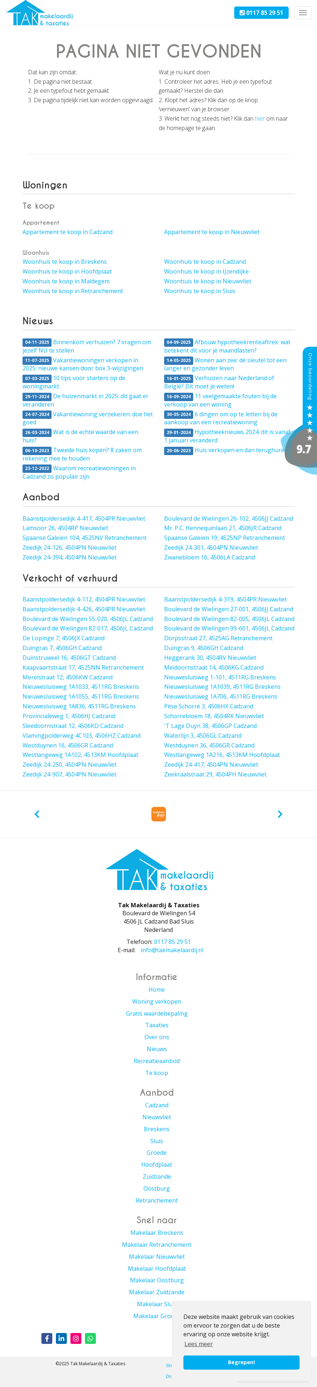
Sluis (156, 1141)
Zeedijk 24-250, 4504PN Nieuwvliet (70, 765)
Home (157, 990)
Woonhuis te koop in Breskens (65, 262)
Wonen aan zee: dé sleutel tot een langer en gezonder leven (225, 364)
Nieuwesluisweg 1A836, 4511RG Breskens (79, 706)
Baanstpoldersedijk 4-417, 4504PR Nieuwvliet (84, 518)
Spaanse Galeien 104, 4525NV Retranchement (85, 538)
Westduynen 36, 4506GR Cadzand (209, 745)
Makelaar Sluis (157, 1304)
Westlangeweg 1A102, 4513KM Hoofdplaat (80, 755)
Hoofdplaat (156, 1165)
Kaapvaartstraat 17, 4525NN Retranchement (83, 667)
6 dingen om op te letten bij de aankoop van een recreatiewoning (220, 418)
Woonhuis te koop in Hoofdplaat (67, 271)
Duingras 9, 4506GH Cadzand (203, 648)
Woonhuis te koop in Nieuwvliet (207, 281)
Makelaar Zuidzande (156, 1292)
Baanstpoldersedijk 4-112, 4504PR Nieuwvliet (84, 599)
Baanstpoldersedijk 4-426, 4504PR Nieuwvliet (84, 609)
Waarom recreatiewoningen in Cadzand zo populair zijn (79, 472)
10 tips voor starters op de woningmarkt (74, 382)
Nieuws (157, 1049)
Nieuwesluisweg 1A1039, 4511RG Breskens (222, 687)
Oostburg (156, 1188)
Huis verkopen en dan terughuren (226, 450)
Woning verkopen (156, 1001)
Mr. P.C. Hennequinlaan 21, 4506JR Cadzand (222, 528)
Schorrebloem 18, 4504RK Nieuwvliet (214, 716)
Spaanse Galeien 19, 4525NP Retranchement (224, 538)
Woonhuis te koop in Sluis (199, 291)
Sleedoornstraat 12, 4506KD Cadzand (73, 726)
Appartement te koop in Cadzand (68, 232)
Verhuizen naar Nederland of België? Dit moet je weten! (219, 382)
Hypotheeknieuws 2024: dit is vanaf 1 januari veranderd (227, 436)
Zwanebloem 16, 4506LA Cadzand (209, 557)
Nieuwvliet (156, 1117)
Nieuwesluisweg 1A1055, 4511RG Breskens (81, 696)
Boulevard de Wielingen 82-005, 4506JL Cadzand (229, 619)
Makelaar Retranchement (156, 1245)
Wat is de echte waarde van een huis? (80, 436)
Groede (157, 1153)
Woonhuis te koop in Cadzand (205, 262)
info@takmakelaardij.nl (172, 950)
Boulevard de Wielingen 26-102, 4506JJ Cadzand (228, 518)
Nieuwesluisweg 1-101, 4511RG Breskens (220, 677)
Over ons (157, 1037)
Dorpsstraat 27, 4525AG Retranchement (218, 638)
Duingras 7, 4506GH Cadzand (62, 648)
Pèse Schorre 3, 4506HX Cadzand (208, 706)
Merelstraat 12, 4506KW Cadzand (68, 677)
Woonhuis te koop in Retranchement (73, 291)
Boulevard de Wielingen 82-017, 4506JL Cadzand (88, 628)
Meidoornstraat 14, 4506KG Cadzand (214, 667)
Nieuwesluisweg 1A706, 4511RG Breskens (220, 696)
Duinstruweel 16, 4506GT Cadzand (69, 658)
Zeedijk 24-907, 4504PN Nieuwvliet (70, 774)
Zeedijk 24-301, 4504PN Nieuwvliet (211, 547)
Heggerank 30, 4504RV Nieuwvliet (210, 658)
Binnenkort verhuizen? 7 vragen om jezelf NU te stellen (87, 346)
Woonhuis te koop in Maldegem (66, 281)
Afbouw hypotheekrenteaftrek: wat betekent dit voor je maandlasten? (227, 346)
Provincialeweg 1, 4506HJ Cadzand (69, 716)
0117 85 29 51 (261, 13)
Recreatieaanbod (157, 1061)
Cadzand (156, 1105)
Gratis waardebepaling (157, 1013)
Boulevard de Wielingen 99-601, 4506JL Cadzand (229, 628)
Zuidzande (157, 1176)
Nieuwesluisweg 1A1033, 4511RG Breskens (81, 687)
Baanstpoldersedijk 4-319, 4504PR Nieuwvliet (225, 599)
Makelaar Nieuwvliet (157, 1257)
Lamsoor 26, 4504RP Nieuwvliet (65, 528)
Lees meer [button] (198, 1344)
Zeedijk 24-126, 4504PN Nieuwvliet (70, 547)
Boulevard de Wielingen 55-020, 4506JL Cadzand (88, 619)
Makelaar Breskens (156, 1233)
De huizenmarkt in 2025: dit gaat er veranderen (86, 400)
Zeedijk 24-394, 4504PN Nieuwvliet (70, 557)
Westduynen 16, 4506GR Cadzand (68, 745)
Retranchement (157, 1200)
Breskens (157, 1129)
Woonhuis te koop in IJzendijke (206, 271)
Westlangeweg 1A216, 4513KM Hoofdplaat (222, 755)
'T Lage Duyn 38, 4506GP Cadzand (210, 726)
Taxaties (156, 1025)
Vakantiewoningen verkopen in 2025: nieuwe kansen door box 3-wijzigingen (83, 364)
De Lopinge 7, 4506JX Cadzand (64, 638)
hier (260, 118)
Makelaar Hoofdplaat (157, 1269)
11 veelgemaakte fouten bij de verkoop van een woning (220, 400)
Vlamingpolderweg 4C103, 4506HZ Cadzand (82, 736)
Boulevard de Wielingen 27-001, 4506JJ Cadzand (228, 609)
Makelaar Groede (156, 1316)
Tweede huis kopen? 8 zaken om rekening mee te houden (82, 454)
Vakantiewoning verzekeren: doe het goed (88, 418)
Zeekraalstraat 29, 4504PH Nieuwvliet (215, 774)
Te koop (156, 1073)
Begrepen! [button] (241, 1362)
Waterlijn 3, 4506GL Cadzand (202, 736)
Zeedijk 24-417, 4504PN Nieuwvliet (211, 765)
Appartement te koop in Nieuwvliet (212, 232)
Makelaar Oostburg (157, 1280)
